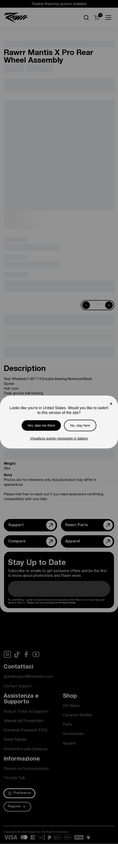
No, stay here (80, 425)
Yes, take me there (41, 425)
